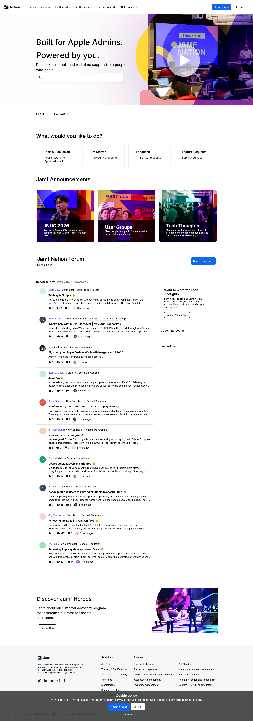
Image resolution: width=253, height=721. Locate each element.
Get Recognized (107, 7)
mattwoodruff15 (56, 429)
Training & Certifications (114, 669)
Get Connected (84, 7)
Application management (147, 679)
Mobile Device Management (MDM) (153, 674)
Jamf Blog (106, 679)
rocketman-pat (56, 318)
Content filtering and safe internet (196, 685)
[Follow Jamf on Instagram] (58, 680)
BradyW (52, 458)
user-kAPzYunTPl (57, 372)
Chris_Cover (54, 289)
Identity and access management (196, 669)
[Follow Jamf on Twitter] (39, 680)
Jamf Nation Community (114, 674)
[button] (126, 714)
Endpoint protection (189, 674)
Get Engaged (129, 7)
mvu (50, 347)
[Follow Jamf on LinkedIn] (45, 680)
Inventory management (146, 685)
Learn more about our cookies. (185, 699)
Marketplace (108, 685)
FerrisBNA (53, 486)
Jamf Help (106, 664)
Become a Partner (111, 690)
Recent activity (45, 281)
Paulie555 (53, 543)
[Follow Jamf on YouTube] (52, 680)
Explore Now (47, 628)
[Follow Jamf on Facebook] (64, 680)
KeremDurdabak (57, 401)
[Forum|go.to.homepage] (12, 7)
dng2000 (53, 515)
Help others (64, 281)
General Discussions (40, 7)
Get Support (63, 7)
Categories (81, 281)
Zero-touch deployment (146, 669)
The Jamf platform (144, 664)
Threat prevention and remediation (197, 679)
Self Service (185, 664)
